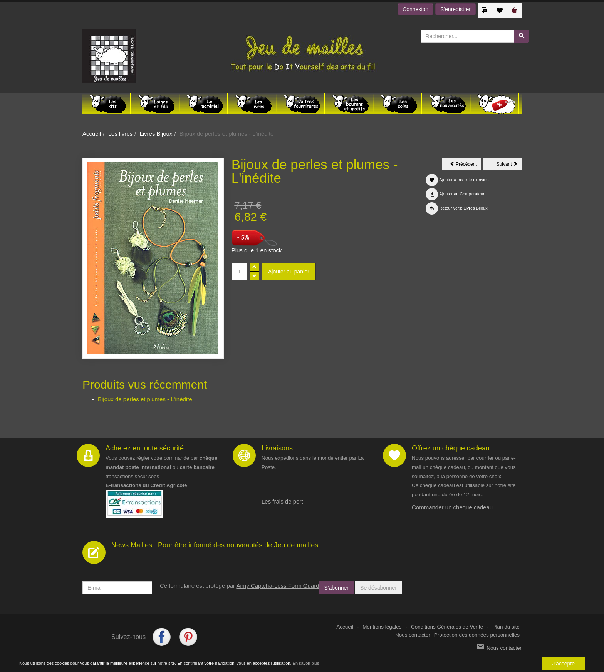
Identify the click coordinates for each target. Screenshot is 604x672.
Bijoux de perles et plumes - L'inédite (145, 399)
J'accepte (563, 663)
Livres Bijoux (155, 133)
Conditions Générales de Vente (447, 627)
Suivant (509, 165)
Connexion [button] (415, 9)
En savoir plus (306, 663)
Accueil (91, 133)
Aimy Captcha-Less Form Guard (277, 585)
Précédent (465, 165)
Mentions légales (381, 627)
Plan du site (506, 627)
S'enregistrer (455, 9)
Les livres (120, 133)
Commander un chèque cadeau (452, 507)
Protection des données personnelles (477, 635)
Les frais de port (282, 501)
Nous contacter (412, 635)
